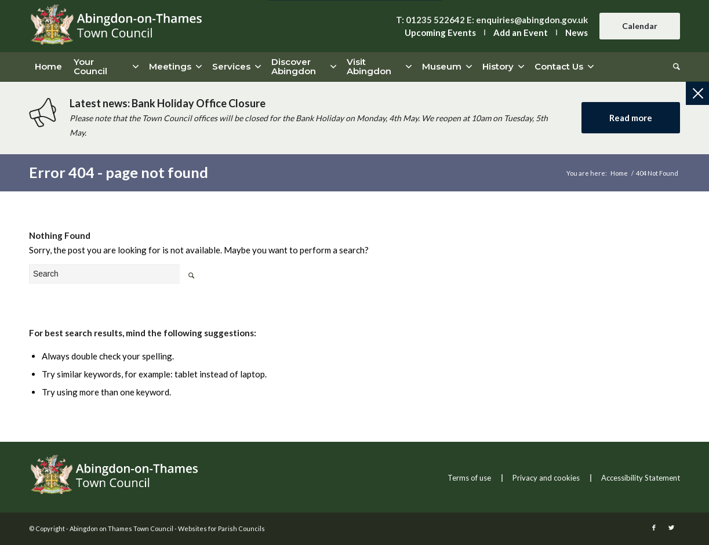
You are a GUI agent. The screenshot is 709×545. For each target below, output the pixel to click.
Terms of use (469, 477)
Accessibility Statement (640, 477)
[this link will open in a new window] (654, 527)
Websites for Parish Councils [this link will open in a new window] (221, 528)
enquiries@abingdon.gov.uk (532, 19)
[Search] (673, 66)
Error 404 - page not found (118, 172)
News (576, 32)
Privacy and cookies (546, 477)
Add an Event (520, 32)
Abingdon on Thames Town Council (121, 528)
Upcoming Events (440, 32)
